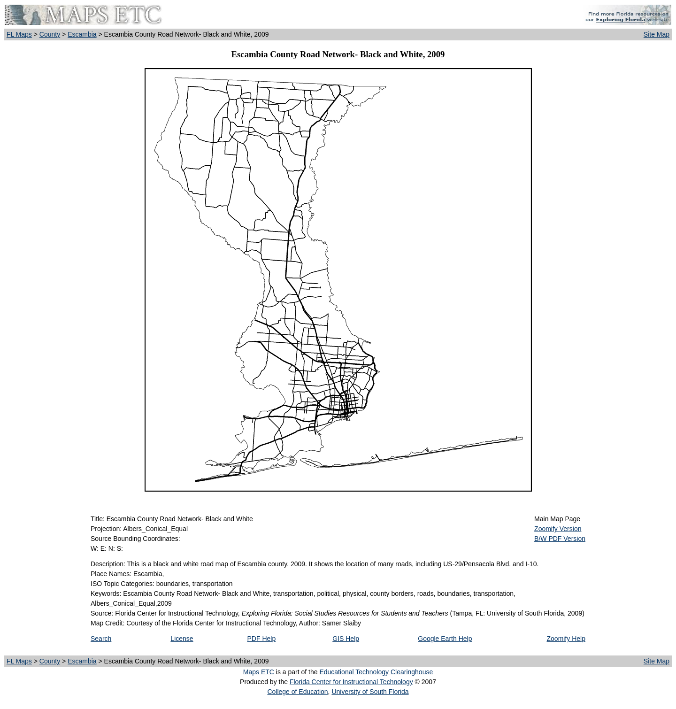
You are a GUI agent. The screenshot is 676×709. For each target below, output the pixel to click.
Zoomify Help (566, 638)
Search (101, 638)
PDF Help (261, 638)
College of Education (297, 691)
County (49, 34)
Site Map (656, 34)
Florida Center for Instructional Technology (351, 682)
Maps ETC (258, 672)
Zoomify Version (557, 528)
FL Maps (19, 34)
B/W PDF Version (559, 538)
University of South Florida (369, 691)
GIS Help (345, 638)
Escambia (82, 34)
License (181, 638)
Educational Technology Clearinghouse (376, 672)
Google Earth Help (445, 638)
